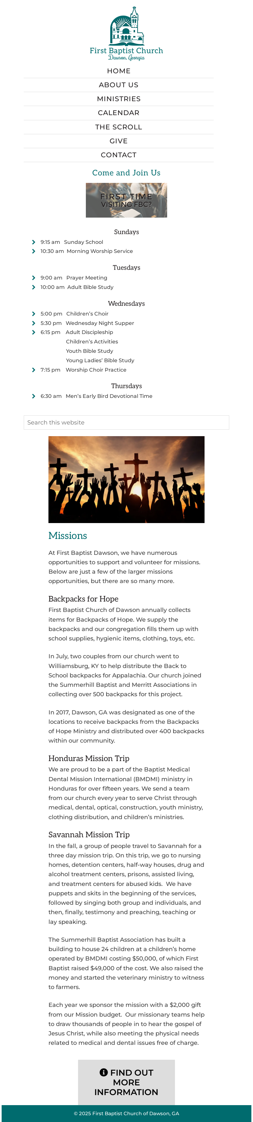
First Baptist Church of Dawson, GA (135, 1113)
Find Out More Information (126, 1082)
